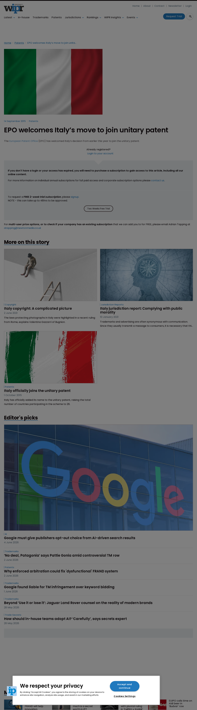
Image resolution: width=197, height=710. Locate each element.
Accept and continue (124, 686)
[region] (86, 690)
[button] (12, 691)
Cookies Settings (125, 696)
